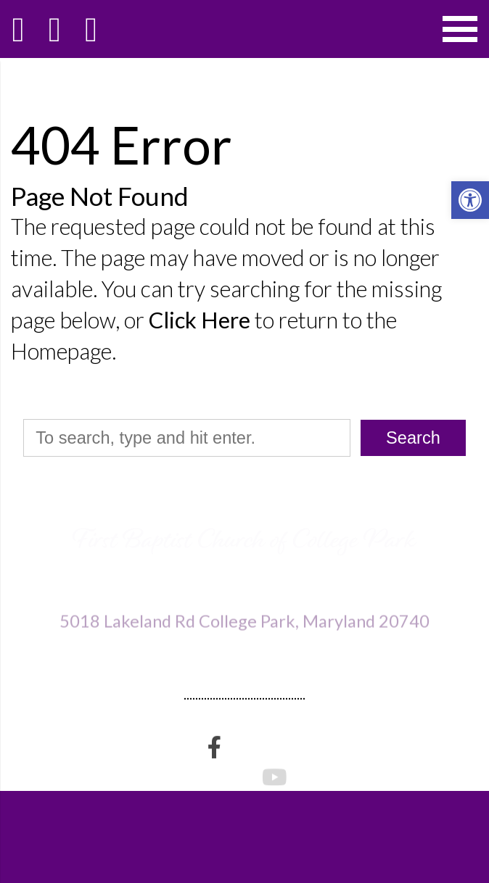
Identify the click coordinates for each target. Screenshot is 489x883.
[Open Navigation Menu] (460, 29)
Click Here (199, 320)
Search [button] (413, 437)
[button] (470, 200)
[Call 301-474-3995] (54, 29)
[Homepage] (18, 29)
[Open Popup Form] (91, 29)
